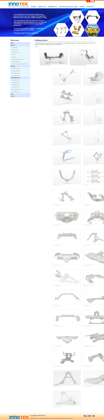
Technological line (15, 77)
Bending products (15, 73)
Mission (13, 54)
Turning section (15, 87)
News (11, 94)
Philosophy (14, 49)
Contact (12, 96)
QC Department (15, 91)
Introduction (14, 47)
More (37, 46)
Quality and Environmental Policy (19, 64)
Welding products (15, 70)
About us (12, 45)
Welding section (15, 82)
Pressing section (15, 80)
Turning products (15, 75)
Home (12, 43)
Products (12, 66)
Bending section (15, 84)
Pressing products (15, 68)
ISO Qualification (15, 61)
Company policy (15, 52)
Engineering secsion (16, 89)
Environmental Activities (17, 59)
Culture (13, 57)
